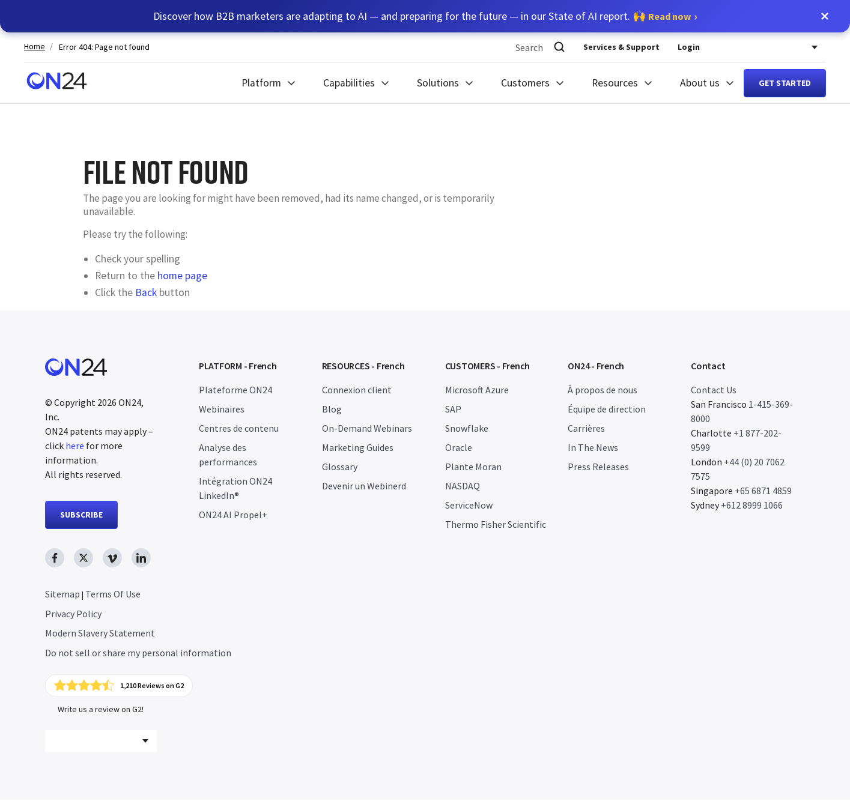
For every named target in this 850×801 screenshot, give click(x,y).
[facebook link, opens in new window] (54, 557)
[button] (825, 16)
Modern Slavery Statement (100, 633)
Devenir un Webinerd (364, 486)
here (74, 446)
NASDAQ (462, 486)
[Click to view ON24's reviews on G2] (119, 686)
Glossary (339, 467)
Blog (332, 409)
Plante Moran (473, 467)
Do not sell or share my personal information (138, 653)
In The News (593, 447)
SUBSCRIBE (81, 514)
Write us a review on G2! (101, 710)
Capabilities (349, 82)
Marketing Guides (357, 447)
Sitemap (62, 594)
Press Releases (598, 467)
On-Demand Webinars (367, 428)
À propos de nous (602, 390)
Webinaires (221, 409)
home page (182, 275)
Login (689, 46)
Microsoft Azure (477, 390)
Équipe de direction (607, 409)
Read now (669, 16)
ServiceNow (469, 505)
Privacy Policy (73, 614)
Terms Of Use (113, 594)
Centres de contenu (239, 428)
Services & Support (621, 46)
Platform (261, 82)
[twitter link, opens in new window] (83, 557)
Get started (785, 82)
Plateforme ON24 (235, 390)
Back (146, 292)
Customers (525, 82)
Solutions (438, 82)
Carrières (586, 428)
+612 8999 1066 (752, 505)
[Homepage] (57, 83)
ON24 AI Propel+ (233, 515)
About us (700, 82)
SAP (453, 409)
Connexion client (357, 390)
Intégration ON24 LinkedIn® (235, 488)
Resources (615, 82)
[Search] (559, 47)
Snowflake (466, 428)
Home (34, 46)
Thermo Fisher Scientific (495, 524)
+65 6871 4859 (763, 491)
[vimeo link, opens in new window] (112, 557)
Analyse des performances (228, 454)
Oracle (458, 447)
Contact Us (713, 390)
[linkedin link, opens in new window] (141, 557)
